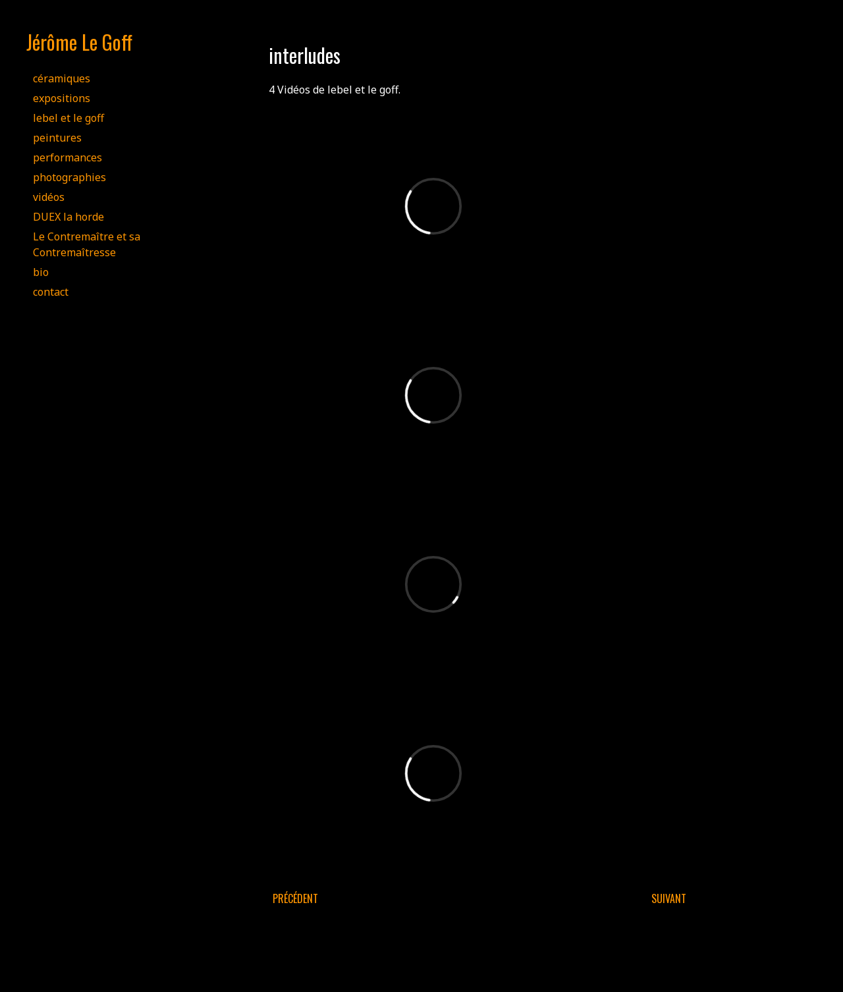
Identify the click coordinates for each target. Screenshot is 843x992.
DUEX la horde (68, 216)
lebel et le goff (68, 118)
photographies (69, 177)
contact (50, 292)
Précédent (295, 898)
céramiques (61, 78)
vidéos (49, 197)
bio (41, 272)
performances (67, 157)
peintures (57, 137)
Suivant (668, 898)
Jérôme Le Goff (79, 42)
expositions (61, 98)
